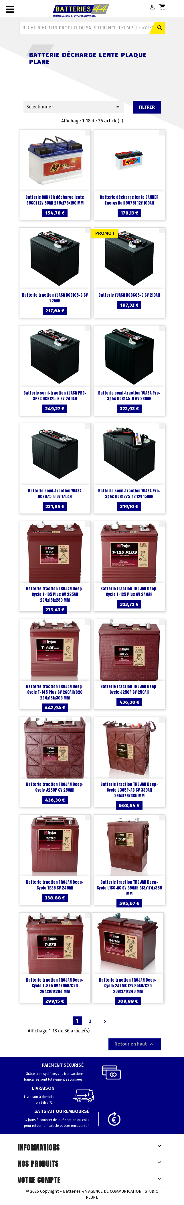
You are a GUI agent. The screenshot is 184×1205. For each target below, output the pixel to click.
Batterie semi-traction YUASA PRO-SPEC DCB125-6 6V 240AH (54, 396)
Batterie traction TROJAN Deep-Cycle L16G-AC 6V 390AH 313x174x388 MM (129, 888)
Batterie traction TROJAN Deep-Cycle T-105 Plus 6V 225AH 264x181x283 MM (55, 594)
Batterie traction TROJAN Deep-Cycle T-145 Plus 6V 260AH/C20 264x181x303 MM (55, 692)
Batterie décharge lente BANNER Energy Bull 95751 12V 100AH (129, 200)
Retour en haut (134, 1044)
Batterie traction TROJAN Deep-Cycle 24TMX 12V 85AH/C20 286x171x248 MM (128, 985)
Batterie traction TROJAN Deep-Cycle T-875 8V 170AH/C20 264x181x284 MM (55, 985)
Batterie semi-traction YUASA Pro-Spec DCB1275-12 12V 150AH (129, 494)
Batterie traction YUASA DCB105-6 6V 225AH (55, 298)
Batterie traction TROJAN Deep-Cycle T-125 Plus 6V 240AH (129, 591)
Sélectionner (74, 107)
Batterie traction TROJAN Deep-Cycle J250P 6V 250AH (129, 689)
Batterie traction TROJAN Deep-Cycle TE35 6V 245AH (55, 885)
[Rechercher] (92, 28)
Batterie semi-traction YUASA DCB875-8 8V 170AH (55, 494)
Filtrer (147, 107)
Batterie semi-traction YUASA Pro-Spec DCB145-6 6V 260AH (129, 396)
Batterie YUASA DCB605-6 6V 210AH (129, 295)
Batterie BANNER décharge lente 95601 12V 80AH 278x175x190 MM (54, 200)
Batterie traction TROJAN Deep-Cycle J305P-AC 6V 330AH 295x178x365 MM (129, 790)
